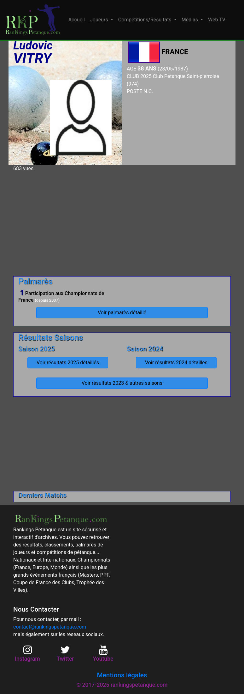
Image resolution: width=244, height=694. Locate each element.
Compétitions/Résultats (145, 20)
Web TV (216, 20)
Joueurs (99, 20)
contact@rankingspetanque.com (49, 627)
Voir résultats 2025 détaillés (68, 363)
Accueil (76, 20)
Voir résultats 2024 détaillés (176, 363)
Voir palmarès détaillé (122, 313)
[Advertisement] (122, 221)
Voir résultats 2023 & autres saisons (122, 383)
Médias (190, 20)
